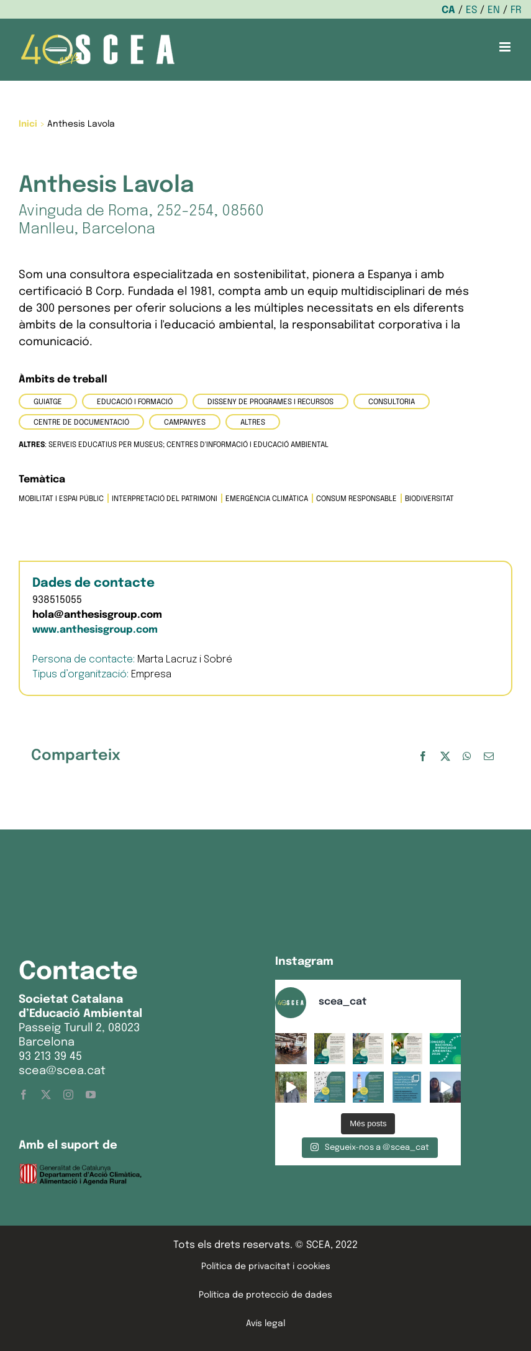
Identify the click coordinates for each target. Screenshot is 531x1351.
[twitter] (46, 1095)
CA (448, 10)
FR (516, 10)
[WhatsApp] (467, 756)
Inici (28, 124)
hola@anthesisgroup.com (97, 615)
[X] (445, 756)
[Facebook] (423, 756)
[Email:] (489, 756)
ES (471, 10)
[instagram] (68, 1095)
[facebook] (24, 1095)
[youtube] (91, 1095)
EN (494, 10)
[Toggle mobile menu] (505, 46)
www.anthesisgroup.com (95, 630)
